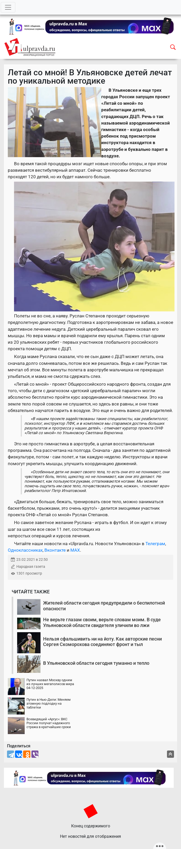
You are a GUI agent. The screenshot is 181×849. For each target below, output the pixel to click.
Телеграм (155, 543)
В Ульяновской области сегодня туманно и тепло (96, 663)
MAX (75, 550)
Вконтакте (55, 550)
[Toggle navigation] (8, 7)
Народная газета (30, 566)
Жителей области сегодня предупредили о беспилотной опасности (104, 605)
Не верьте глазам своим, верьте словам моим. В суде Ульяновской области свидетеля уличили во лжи (102, 622)
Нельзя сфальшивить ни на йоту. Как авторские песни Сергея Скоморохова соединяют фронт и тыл (102, 641)
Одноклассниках (25, 550)
